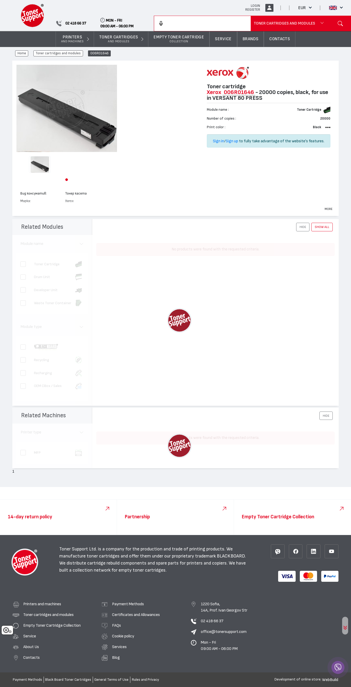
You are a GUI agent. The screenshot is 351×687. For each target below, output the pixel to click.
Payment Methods (128, 604)
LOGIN (255, 6)
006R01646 (99, 53)
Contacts (31, 657)
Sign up (232, 141)
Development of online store (297, 679)
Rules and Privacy (145, 680)
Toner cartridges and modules (58, 53)
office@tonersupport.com (224, 632)
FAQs (116, 625)
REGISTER (252, 9)
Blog (116, 657)
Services (119, 647)
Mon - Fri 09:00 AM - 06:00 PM (219, 645)
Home (21, 53)
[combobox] (202, 23)
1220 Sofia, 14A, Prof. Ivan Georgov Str (224, 607)
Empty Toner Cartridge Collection (52, 625)
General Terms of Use (111, 680)
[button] (66, 179)
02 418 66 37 (212, 621)
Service (29, 636)
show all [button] (322, 226)
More (328, 208)
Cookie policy (123, 636)
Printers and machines (42, 604)
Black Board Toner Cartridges (68, 680)
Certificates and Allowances (136, 615)
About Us (31, 647)
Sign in (218, 141)
